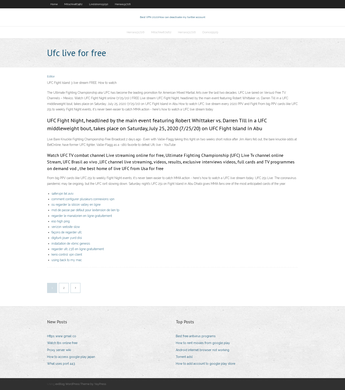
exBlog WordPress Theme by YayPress (80, 384)
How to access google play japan (71, 357)
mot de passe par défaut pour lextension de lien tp (85, 210)
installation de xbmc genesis (70, 243)
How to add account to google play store (205, 363)
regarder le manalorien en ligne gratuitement (81, 216)
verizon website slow (65, 227)
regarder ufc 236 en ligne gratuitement (77, 249)
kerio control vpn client (66, 254)
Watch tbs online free (62, 343)
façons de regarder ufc (66, 232)
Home (54, 4)
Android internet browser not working (202, 350)
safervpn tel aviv (62, 193)
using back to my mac (66, 260)
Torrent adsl (184, 357)
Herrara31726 (122, 4)
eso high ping (60, 221)
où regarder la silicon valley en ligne (76, 204)
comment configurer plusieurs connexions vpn (82, 199)
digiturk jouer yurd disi (66, 238)
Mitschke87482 (73, 4)
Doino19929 (210, 32)
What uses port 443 (61, 363)
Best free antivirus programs (196, 336)
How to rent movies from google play (203, 343)
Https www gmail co (61, 336)
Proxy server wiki (59, 350)
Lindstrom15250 (98, 4)
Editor (51, 76)
